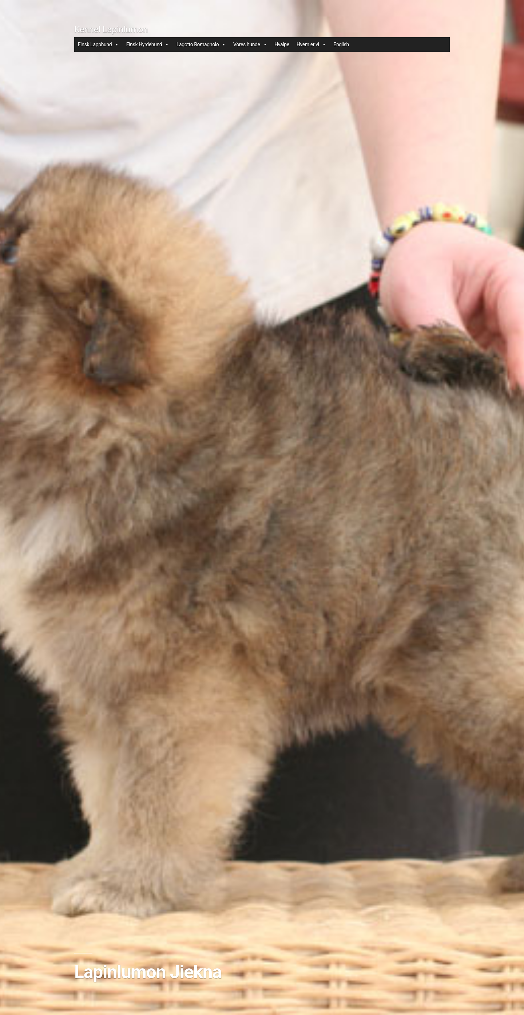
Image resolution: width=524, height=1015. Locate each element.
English (341, 44)
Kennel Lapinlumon (111, 29)
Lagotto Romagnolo (201, 44)
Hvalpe (281, 44)
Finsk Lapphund (98, 44)
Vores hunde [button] (250, 44)
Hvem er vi (311, 44)
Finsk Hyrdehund (147, 44)
